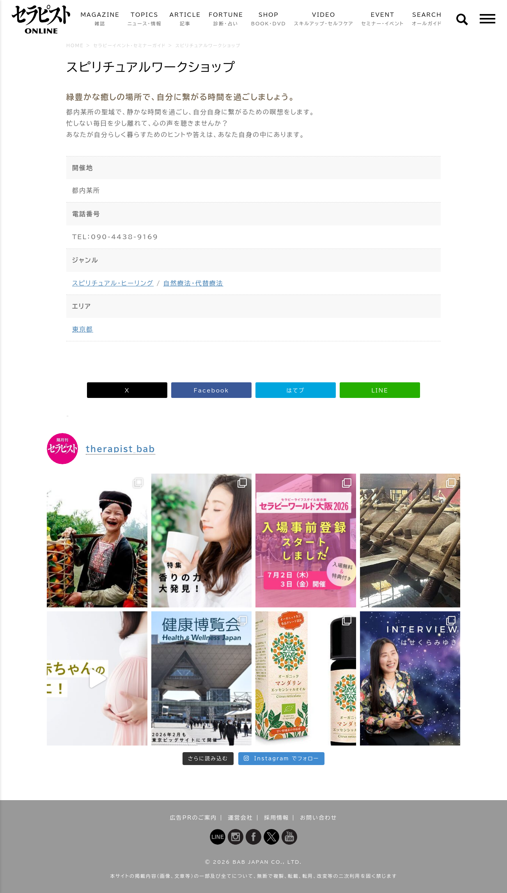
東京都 (82, 329)
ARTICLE (185, 19)
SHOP (268, 19)
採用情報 (276, 817)
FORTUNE (226, 19)
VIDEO (324, 19)
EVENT (382, 19)
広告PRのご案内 (193, 817)
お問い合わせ (318, 817)
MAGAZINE (99, 19)
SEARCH (427, 19)
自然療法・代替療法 (193, 283)
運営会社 (240, 817)
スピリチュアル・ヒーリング (113, 283)
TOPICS (145, 19)
